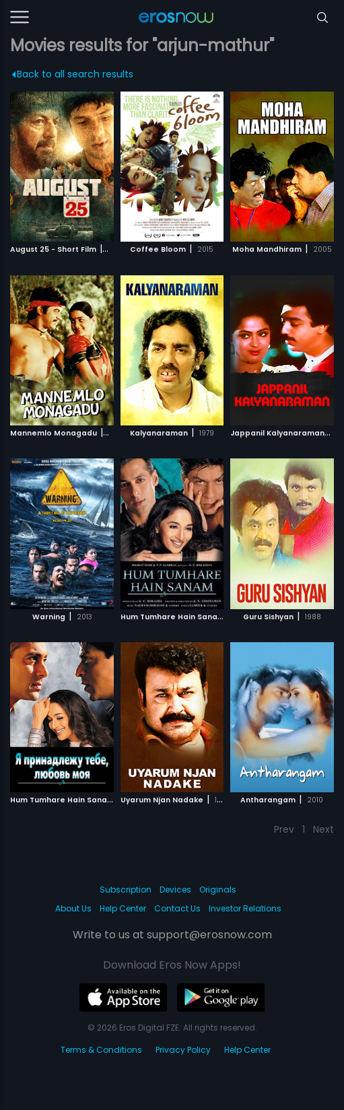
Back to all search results (73, 74)
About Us (73, 908)
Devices (175, 889)
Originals (217, 889)
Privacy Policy (183, 1049)
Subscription (125, 889)
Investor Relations (245, 908)
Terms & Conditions (101, 1049)
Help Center (123, 908)
